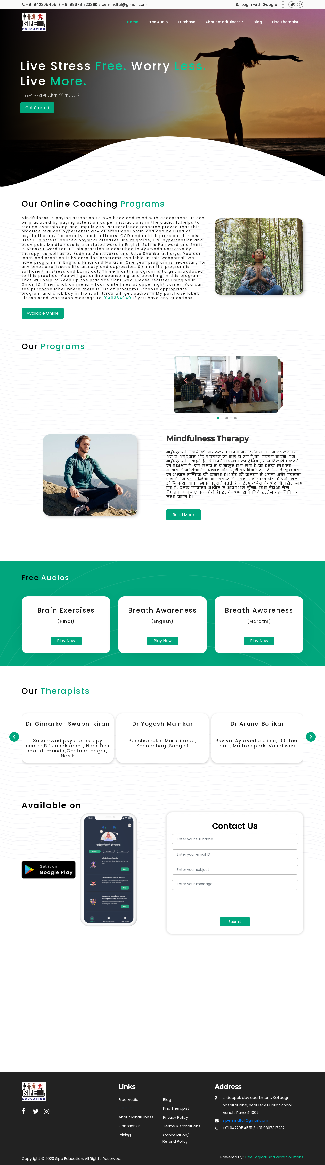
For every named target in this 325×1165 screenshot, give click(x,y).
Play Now (66, 641)
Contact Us (129, 1125)
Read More (183, 515)
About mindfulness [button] (222, 21)
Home (132, 21)
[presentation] (214, 905)
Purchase (186, 21)
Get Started (37, 108)
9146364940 (117, 297)
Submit (235, 921)
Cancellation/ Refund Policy (175, 1138)
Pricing (125, 1134)
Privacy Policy (175, 1117)
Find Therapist (285, 21)
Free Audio (158, 21)
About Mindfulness (136, 1117)
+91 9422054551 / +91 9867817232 (59, 4)
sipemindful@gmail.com (122, 4)
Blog (258, 21)
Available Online (43, 313)
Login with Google (259, 4)
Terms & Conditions (181, 1126)
